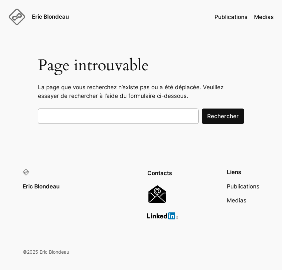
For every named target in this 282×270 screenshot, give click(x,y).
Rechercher (223, 116)
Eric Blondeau (50, 16)
